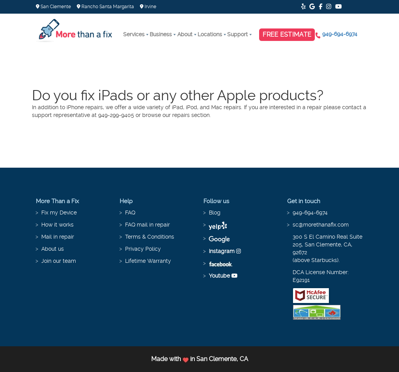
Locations (210, 34)
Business (161, 34)
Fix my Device (59, 212)
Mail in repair (57, 237)
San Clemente (53, 6)
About (184, 34)
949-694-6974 (339, 34)
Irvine (148, 6)
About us (52, 249)
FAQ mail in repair (147, 224)
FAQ (130, 212)
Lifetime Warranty (148, 261)
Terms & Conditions (149, 237)
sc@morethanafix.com (321, 224)
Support (237, 34)
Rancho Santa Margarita (105, 6)
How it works (57, 224)
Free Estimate (287, 34)
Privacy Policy (143, 249)
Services (134, 34)
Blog (215, 212)
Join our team (58, 261)
